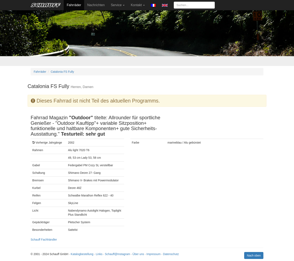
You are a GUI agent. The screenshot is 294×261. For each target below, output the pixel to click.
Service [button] (118, 5)
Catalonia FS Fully (62, 71)
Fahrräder (74, 5)
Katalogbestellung (82, 254)
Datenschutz (171, 254)
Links (99, 254)
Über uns (138, 254)
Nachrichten (96, 5)
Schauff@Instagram (117, 254)
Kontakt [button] (138, 5)
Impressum (153, 254)
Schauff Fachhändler (44, 239)
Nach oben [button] (254, 255)
